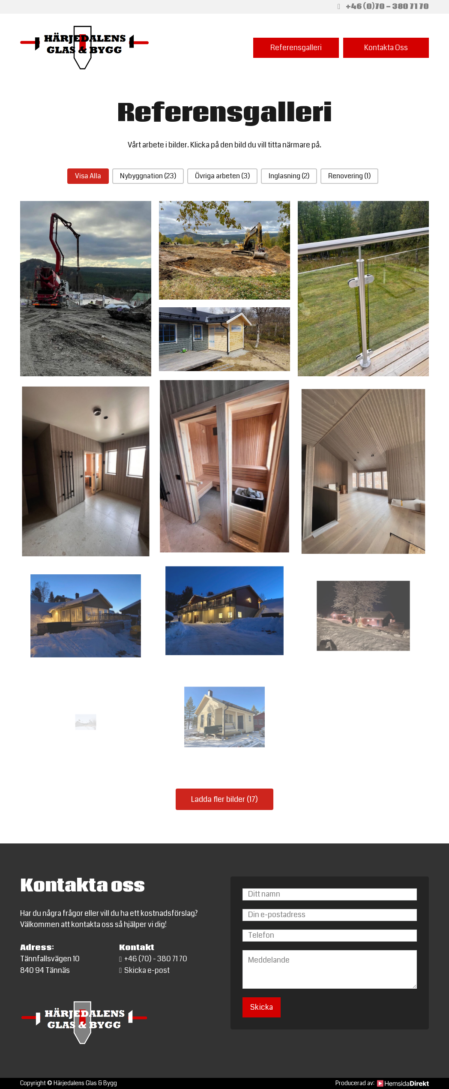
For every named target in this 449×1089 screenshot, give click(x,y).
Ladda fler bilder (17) (224, 799)
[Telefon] (329, 936)
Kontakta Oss (386, 47)
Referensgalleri (296, 47)
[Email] (329, 915)
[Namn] (329, 894)
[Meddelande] (329, 969)
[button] (88, 176)
